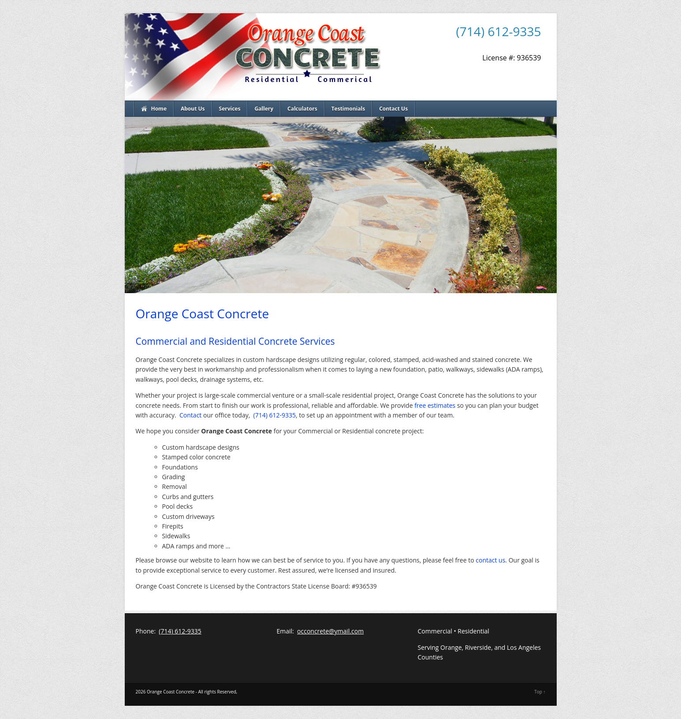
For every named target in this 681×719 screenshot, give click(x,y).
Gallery (263, 108)
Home (159, 108)
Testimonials (348, 108)
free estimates (434, 405)
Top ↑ (539, 692)
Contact (190, 415)
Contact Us (393, 108)
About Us (193, 108)
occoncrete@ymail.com (330, 631)
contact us (490, 560)
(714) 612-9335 (498, 31)
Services (230, 108)
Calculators (302, 108)
